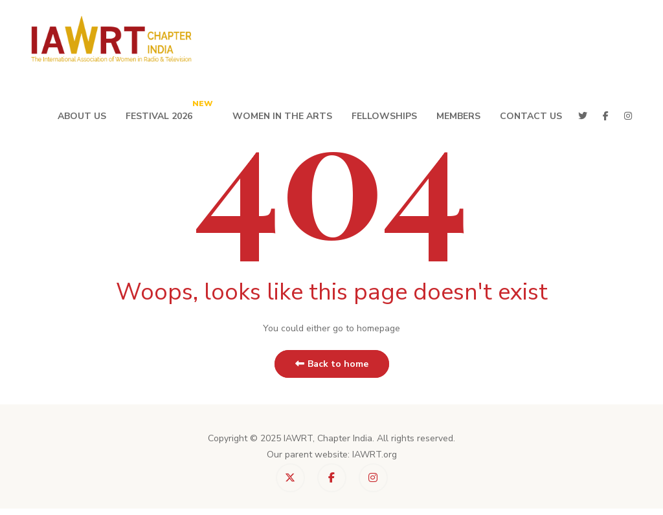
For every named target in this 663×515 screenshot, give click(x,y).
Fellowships (384, 116)
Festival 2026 (169, 110)
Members (458, 116)
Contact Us (531, 116)
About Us (82, 116)
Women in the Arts (282, 116)
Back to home (331, 364)
